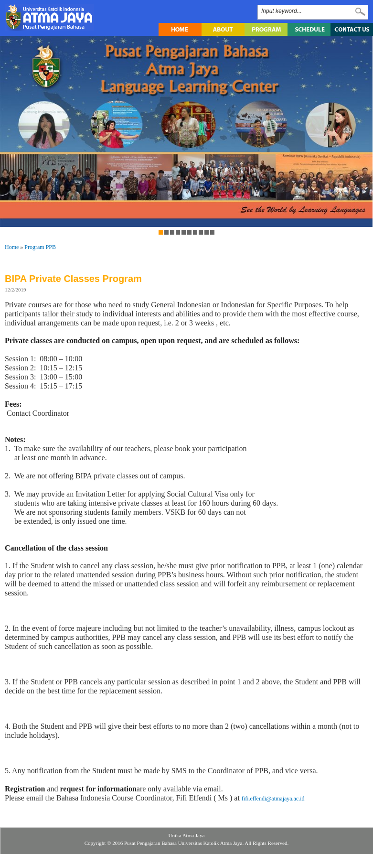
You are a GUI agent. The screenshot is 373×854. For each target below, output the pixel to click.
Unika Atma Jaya (187, 835)
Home (12, 247)
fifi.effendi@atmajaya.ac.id (273, 798)
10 (212, 232)
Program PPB (40, 247)
